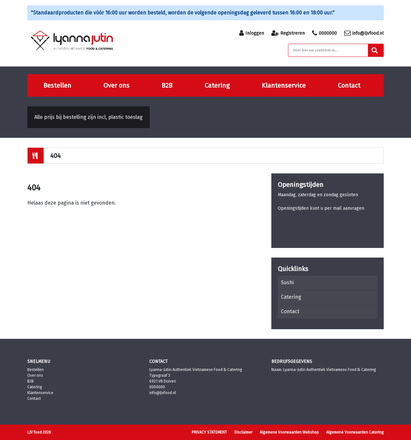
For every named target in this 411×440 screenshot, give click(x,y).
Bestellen (57, 85)
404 (55, 156)
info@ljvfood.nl (364, 33)
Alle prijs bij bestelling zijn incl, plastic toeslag (88, 117)
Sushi (287, 282)
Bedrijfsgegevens (291, 361)
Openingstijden (300, 185)
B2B (167, 85)
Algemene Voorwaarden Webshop (289, 432)
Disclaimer (243, 432)
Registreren (288, 33)
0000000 (324, 33)
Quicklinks (293, 269)
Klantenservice (284, 85)
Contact (349, 85)
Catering (217, 85)
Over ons (116, 85)
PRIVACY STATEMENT (209, 432)
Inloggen (251, 33)
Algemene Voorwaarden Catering (355, 432)
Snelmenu (38, 361)
